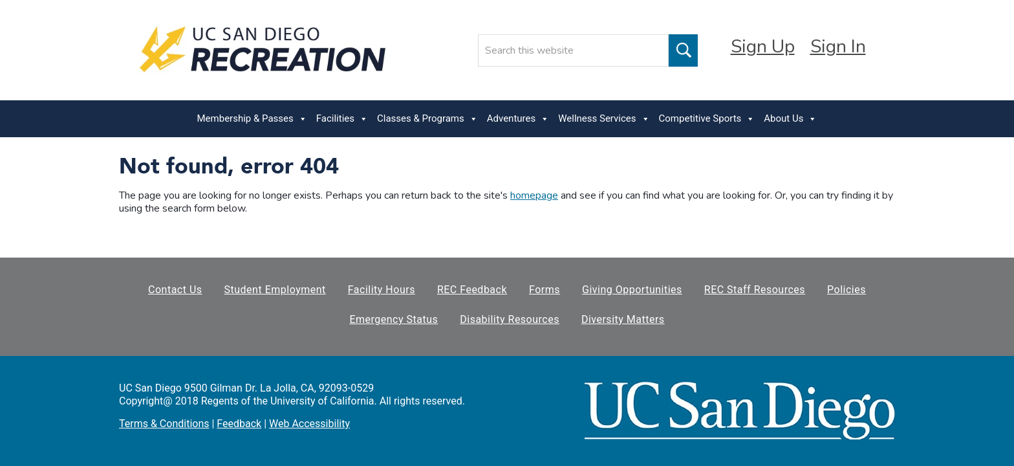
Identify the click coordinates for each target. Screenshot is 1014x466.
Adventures (518, 118)
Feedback (239, 423)
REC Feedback (472, 289)
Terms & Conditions (164, 423)
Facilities (342, 118)
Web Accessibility (309, 423)
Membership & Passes (252, 118)
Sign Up (763, 46)
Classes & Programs (427, 118)
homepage (534, 195)
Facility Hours (381, 289)
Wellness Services (603, 118)
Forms (544, 289)
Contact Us (175, 289)
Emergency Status (393, 319)
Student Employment (275, 289)
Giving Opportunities (632, 289)
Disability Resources (509, 319)
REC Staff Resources (754, 289)
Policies (846, 289)
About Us (790, 118)
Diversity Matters (623, 319)
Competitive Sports (707, 118)
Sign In (838, 46)
